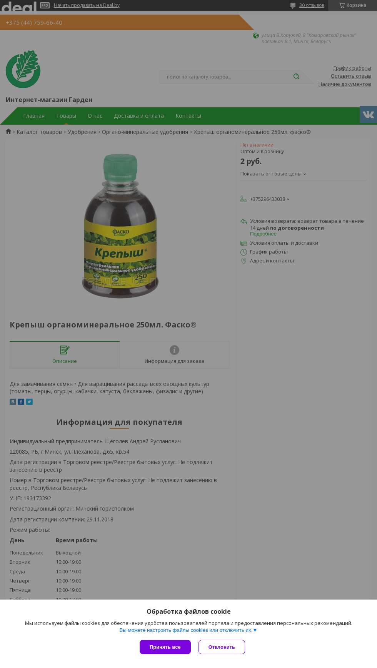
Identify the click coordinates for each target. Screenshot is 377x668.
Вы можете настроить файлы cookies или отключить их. (185, 630)
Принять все (165, 647)
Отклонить (222, 647)
